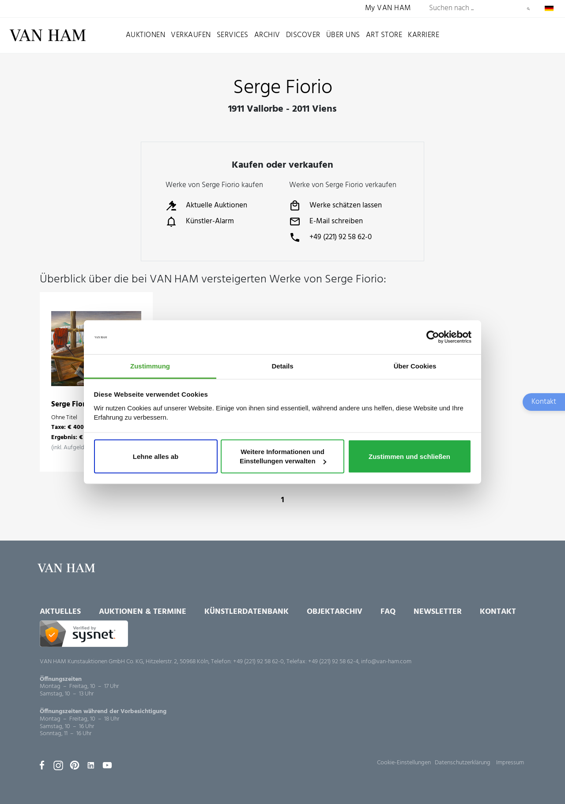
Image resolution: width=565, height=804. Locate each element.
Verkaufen (191, 35)
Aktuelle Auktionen (206, 205)
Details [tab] (282, 366)
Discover (303, 35)
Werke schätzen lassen (335, 205)
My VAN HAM (388, 8)
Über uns (343, 35)
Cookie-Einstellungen (404, 763)
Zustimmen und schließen (409, 456)
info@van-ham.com (386, 662)
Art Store (384, 35)
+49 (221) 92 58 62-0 (330, 237)
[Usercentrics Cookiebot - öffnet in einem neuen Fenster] (432, 337)
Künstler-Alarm (200, 221)
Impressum (510, 763)
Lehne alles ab (155, 456)
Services (233, 35)
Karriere (423, 35)
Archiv (267, 35)
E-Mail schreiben (326, 221)
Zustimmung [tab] (150, 366)
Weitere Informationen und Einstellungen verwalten (283, 456)
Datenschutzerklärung (462, 763)
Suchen (528, 9)
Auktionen (146, 35)
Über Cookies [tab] (415, 366)
